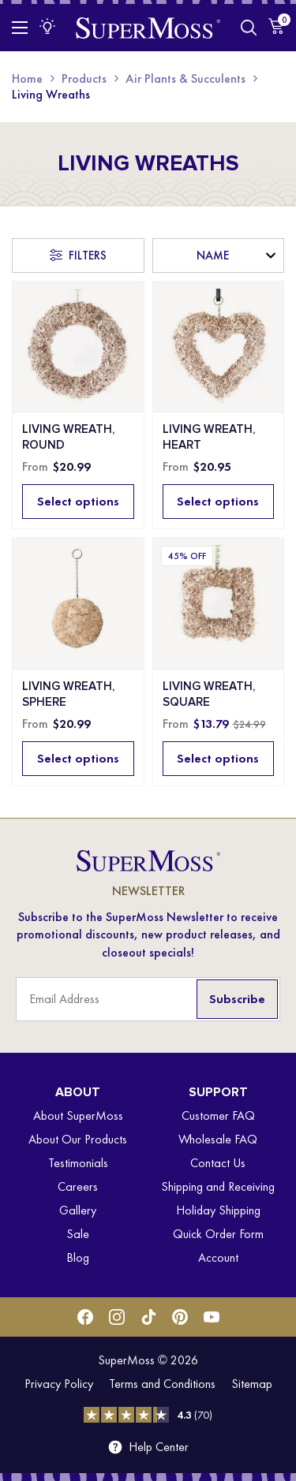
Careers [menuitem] (78, 1186)
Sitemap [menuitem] (251, 1383)
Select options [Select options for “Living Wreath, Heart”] (218, 501)
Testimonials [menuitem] (78, 1163)
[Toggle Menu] (20, 27)
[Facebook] (85, 1317)
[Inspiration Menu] (47, 26)
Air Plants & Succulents (185, 78)
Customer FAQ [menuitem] (218, 1115)
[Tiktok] (148, 1317)
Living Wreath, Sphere (68, 694)
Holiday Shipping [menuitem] (218, 1210)
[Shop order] (218, 255)
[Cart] (276, 26)
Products (84, 78)
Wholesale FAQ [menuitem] (217, 1139)
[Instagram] (117, 1317)
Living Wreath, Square (209, 694)
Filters (88, 255)
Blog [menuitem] (77, 1257)
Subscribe (237, 998)
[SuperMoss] (148, 27)
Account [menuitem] (218, 1257)
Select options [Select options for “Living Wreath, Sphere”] (78, 758)
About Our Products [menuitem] (77, 1139)
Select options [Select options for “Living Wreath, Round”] (78, 501)
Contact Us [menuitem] (217, 1163)
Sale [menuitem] (77, 1233)
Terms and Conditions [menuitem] (162, 1383)
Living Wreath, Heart (209, 437)
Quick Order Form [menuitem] (218, 1233)
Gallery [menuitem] (77, 1210)
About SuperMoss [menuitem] (78, 1115)
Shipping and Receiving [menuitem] (218, 1186)
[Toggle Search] (249, 27)
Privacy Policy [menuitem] (58, 1383)
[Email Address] (148, 999)
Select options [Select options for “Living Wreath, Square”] (218, 758)
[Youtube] (211, 1317)
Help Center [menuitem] (159, 1447)
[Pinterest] (180, 1317)
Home (27, 78)
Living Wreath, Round (68, 437)
